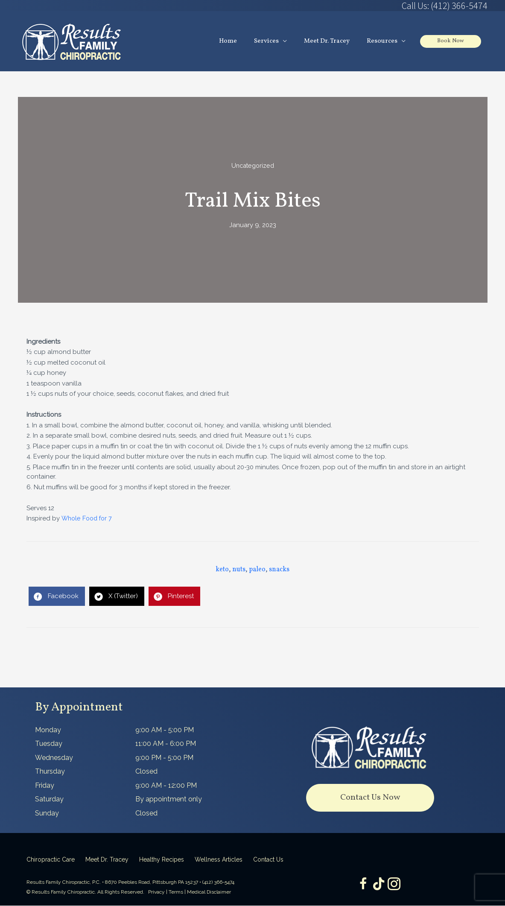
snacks (279, 570)
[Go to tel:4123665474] (370, 5)
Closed (146, 772)
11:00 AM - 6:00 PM (165, 744)
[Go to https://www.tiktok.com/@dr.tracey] (378, 885)
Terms (176, 892)
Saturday (49, 799)
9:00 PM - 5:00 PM (164, 758)
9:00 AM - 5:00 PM (164, 730)
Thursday (50, 772)
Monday (48, 730)
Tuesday (48, 744)
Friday (44, 786)
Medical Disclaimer (209, 892)
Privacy (156, 892)
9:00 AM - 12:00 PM (166, 786)
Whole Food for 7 (88, 519)
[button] (370, 798)
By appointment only (168, 799)
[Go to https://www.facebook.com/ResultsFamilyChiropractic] (361, 885)
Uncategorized (252, 166)
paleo (257, 570)
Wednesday (54, 758)
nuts (238, 570)
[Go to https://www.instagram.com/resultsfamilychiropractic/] (395, 885)
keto (222, 570)
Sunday (47, 814)
